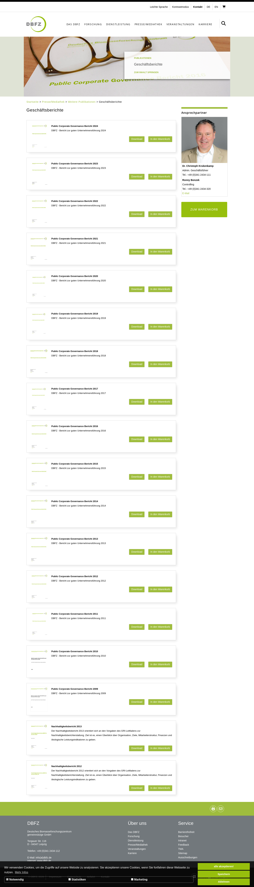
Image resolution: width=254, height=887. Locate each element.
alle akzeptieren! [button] (224, 866)
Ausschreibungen (187, 857)
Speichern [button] (224, 874)
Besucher (183, 836)
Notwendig (15, 879)
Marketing (139, 879)
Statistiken (77, 879)
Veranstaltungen (180, 24)
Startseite (32, 101)
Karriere (205, 24)
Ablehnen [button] (224, 881)
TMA (180, 849)
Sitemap (182, 853)
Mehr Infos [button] (21, 872)
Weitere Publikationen (82, 101)
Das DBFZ (73, 24)
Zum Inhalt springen (146, 72)
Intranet (182, 840)
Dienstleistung (118, 24)
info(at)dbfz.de (44, 857)
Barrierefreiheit (186, 832)
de (208, 6)
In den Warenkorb (160, 139)
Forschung (93, 24)
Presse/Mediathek (148, 24)
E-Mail (185, 193)
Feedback (183, 844)
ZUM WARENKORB (204, 209)
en (216, 6)
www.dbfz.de (44, 860)
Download (136, 139)
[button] (181, 7)
